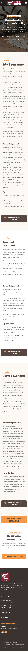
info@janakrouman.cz (8, 623)
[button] (2, 3)
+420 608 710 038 (6, 621)
